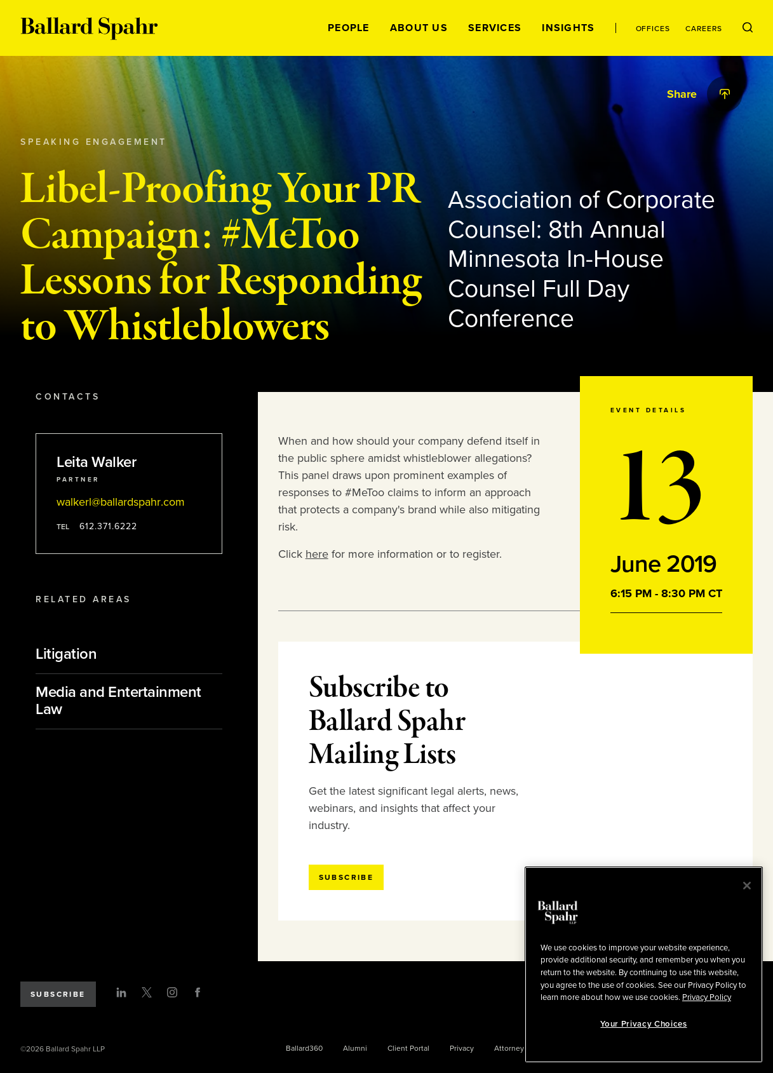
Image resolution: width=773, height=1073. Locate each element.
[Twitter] (147, 992)
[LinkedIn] (121, 992)
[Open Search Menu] (748, 28)
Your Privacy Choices (643, 1024)
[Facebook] (197, 992)
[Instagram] (172, 992)
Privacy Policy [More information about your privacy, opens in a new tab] (706, 997)
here (317, 554)
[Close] (747, 886)
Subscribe (58, 994)
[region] (644, 965)
